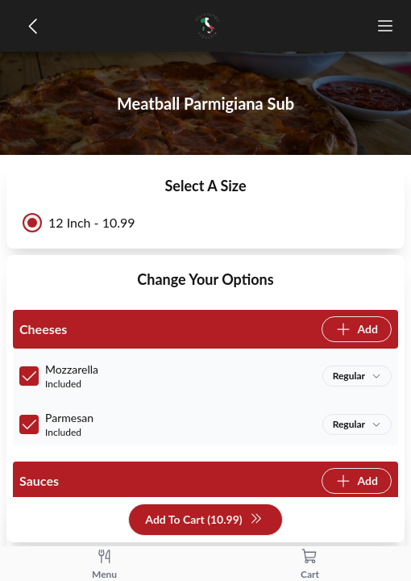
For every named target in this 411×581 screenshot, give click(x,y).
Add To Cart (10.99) (203, 520)
